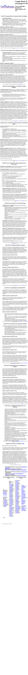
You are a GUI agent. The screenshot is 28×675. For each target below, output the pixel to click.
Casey (17, 494)
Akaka (5, 500)
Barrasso (17, 512)
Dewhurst (17, 501)
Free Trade (23, 494)
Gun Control (23, 495)
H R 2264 (20, 321)
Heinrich (17, 486)
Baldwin (17, 509)
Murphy (11, 489)
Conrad (5, 502)
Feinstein (11, 485)
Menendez (17, 483)
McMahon (11, 488)
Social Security (23, 500)
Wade (11, 492)
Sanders (17, 505)
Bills (10, 511)
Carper (11, 491)
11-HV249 (20, 84)
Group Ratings (23, 510)
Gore (10, 514)
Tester (11, 515)
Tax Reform (23, 501)
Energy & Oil (24, 471)
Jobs (22, 499)
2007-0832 (23, 285)
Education (23, 490)
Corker (17, 497)
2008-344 (23, 200)
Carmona (11, 484)
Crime (22, 488)
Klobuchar (11, 510)
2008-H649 (23, 160)
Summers (11, 507)
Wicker (11, 513)
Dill (10, 506)
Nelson (5, 503)
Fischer (17, 482)
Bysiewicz (11, 490)
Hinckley (17, 496)
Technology (23, 502)
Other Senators (23, 505)
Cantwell (17, 507)
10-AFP (16, 464)
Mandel (17, 493)
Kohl (4, 506)
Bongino (11, 504)
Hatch (17, 502)
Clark (17, 491)
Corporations (23, 487)
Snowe (5, 501)
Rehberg (11, 516)
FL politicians (5, 495)
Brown (11, 502)
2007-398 (26, 321)
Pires (11, 493)
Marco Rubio (5, 494)
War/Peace (23, 503)
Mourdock (11, 500)
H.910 (14, 84)
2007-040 (15, 363)
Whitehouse (18, 495)
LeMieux (11, 495)
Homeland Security (24, 497)
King (11, 505)
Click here (7, 468)
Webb (5, 505)
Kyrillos (17, 484)
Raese (17, 511)
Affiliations (23, 508)
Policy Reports (23, 509)
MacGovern (18, 506)
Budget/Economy (24, 486)
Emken (11, 486)
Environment (23, 491)
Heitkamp (17, 480)
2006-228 (13, 441)
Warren (11, 503)
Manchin (17, 510)
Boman (11, 509)
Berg (16, 481)
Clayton (17, 498)
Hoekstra (11, 508)
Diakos (17, 485)
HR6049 (18, 200)
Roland (17, 500)
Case (11, 497)
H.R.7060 (17, 160)
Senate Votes (23, 506)
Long (16, 490)
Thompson (17, 508)
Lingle (11, 498)
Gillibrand (17, 489)
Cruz (17, 499)
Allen (16, 504)
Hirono (11, 496)
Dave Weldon (5, 493)
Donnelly (11, 501)
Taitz (10, 487)
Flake (11, 483)
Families (22, 492)
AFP (23, 443)
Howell (17, 503)
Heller (17, 487)
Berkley (17, 488)
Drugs (22, 489)
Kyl (4, 499)
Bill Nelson (4, 492)
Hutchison (5, 504)
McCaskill (11, 512)
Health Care (23, 496)
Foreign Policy (23, 493)
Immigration (23, 498)
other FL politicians (22, 475)
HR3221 (18, 285)
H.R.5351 (21, 242)
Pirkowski (11, 499)
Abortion (22, 485)
